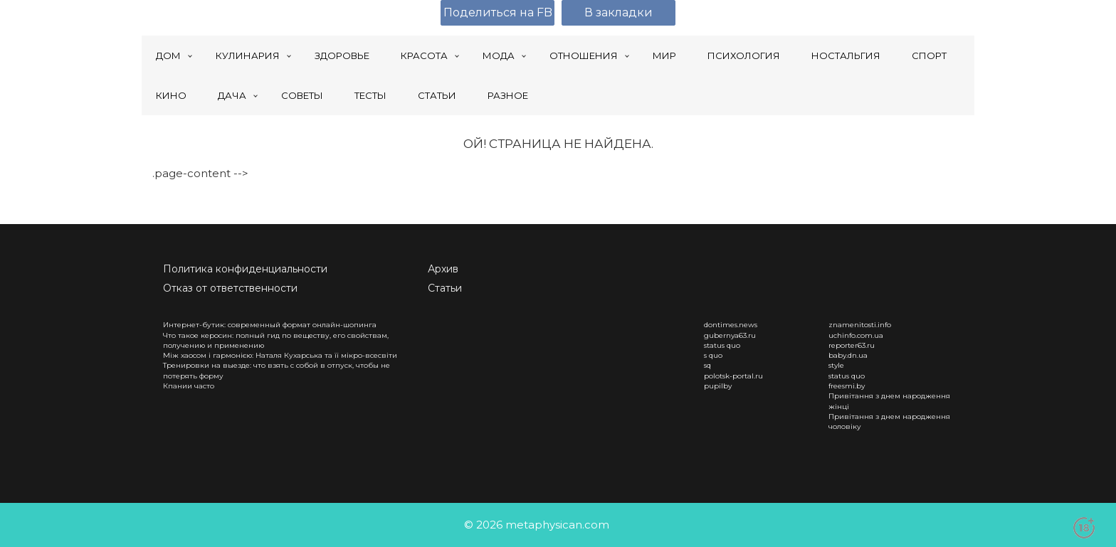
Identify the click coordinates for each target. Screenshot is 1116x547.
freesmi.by (846, 386)
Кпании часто (188, 386)
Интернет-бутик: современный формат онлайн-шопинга (270, 324)
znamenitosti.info (859, 324)
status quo (722, 345)
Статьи (445, 288)
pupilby (718, 386)
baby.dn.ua (848, 355)
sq (707, 365)
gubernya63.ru (730, 335)
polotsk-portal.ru (733, 376)
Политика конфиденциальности (245, 268)
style (836, 365)
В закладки (618, 12)
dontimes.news (730, 324)
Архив (443, 268)
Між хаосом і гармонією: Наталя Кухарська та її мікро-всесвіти (280, 355)
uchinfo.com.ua (855, 335)
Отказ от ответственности (230, 288)
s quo (713, 355)
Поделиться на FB (497, 12)
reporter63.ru (851, 345)
